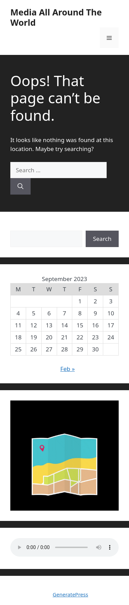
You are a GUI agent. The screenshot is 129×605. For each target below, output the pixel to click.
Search (19, 226)
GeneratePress (70, 594)
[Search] (20, 186)
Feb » (67, 369)
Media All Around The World (56, 17)
